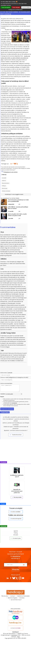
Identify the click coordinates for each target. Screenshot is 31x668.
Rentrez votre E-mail (16, 562)
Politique (4, 185)
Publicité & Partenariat (23, 596)
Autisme (4, 180)
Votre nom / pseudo (6, 373)
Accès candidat (14, 512)
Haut (18, 636)
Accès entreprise (15, 519)
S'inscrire (15, 570)
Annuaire (15, 535)
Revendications (5, 183)
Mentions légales (12, 598)
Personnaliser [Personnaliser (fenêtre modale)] (26, 7)
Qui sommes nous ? (16, 599)
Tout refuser (16, 7)
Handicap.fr (14, 635)
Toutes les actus (15, 435)
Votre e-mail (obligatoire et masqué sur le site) (14, 377)
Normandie (4, 188)
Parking (16, 533)
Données (21, 598)
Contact (12, 596)
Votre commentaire (6, 383)
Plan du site (5, 596)
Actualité (4, 178)
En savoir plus (15, 538)
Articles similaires (6, 191)
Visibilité (2, 394)
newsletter (16, 556)
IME (2, 60)
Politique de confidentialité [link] (16, 9)
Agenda (16, 531)
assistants (14, 403)
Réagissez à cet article (10, 172)
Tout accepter (5, 7)
